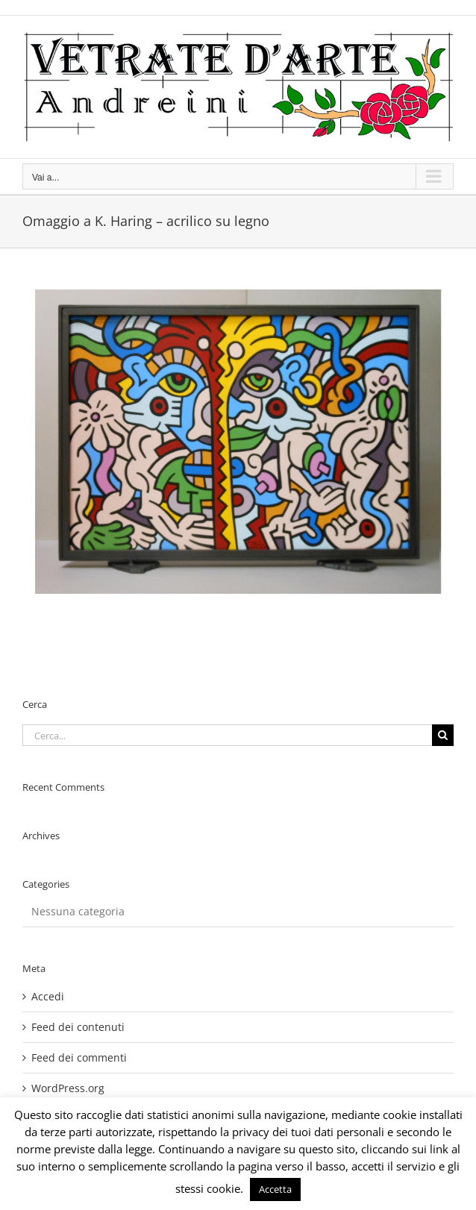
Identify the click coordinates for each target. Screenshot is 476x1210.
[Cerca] (443, 735)
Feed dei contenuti (78, 1027)
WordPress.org (67, 1088)
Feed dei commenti (79, 1057)
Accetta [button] (275, 1189)
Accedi (47, 996)
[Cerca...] (227, 735)
